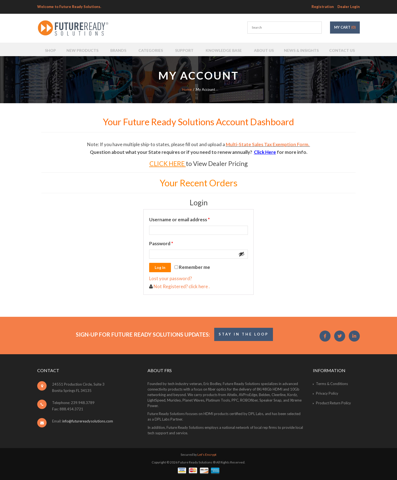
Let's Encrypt (206, 454)
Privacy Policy (327, 393)
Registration (323, 6)
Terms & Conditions (332, 383)
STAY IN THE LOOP (244, 334)
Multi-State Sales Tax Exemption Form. (268, 144)
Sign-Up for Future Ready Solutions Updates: (143, 334)
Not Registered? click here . (181, 286)
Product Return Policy (333, 403)
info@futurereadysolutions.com (87, 421)
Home (187, 89)
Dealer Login (348, 6)
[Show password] (241, 254)
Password (171, 242)
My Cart (345, 27)
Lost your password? (170, 278)
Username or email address (189, 218)
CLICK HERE (167, 163)
